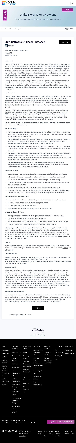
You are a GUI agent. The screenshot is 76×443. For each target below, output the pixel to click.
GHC (14, 412)
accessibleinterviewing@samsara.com (17, 261)
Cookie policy (41, 335)
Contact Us (69, 350)
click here (36, 261)
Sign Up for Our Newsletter (61, 421)
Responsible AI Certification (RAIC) (16, 400)
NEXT (14, 395)
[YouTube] (9, 431)
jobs (10, 29)
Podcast (58, 359)
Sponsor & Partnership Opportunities (27, 364)
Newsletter (69, 353)
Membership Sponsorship (26, 372)
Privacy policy (33, 335)
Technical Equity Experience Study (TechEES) (38, 362)
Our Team (4, 357)
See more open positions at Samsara (20, 315)
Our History (5, 353)
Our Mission (5, 350)
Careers (5, 385)
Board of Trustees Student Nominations (5, 370)
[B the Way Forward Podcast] (16, 431)
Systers (26, 383)
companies (19, 29)
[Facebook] (13, 431)
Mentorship (16, 352)
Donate (25, 352)
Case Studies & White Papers (38, 352)
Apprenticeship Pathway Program (16, 358)
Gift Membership (26, 389)
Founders (15, 364)
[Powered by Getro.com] (38, 330)
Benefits (65, 248)
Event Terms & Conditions (58, 433)
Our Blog (58, 356)
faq (67, 10)
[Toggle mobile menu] (72, 3)
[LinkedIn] (3, 431)
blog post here (55, 301)
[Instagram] (5, 11)
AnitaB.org (22, 436)
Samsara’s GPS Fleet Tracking (50, 111)
